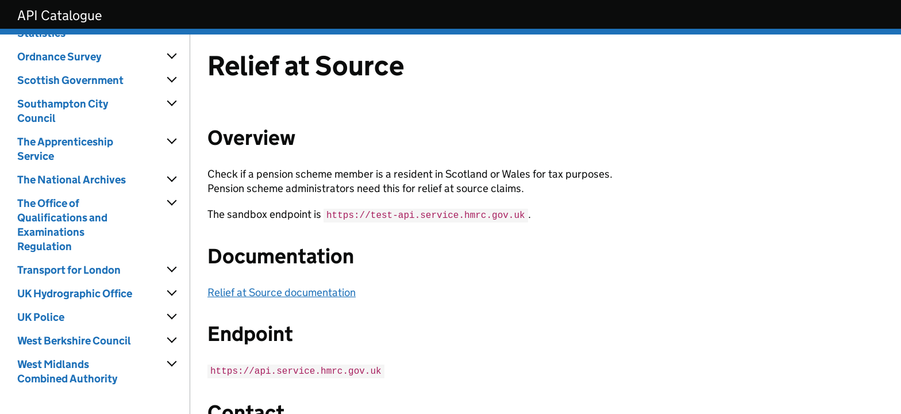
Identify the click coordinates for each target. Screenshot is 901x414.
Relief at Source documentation (281, 291)
